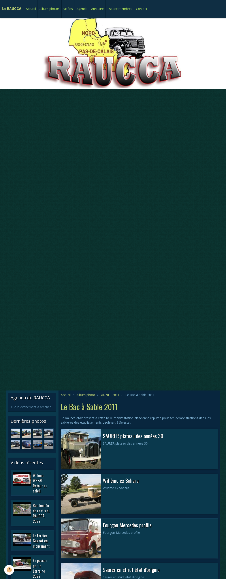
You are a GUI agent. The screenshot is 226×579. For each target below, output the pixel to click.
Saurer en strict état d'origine (131, 569)
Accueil (31, 9)
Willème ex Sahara (121, 480)
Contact (141, 9)
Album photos (50, 9)
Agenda (82, 9)
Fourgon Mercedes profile (127, 525)
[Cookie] (9, 570)
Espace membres (119, 9)
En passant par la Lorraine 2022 (41, 568)
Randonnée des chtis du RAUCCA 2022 (41, 513)
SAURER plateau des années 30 (133, 436)
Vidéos (68, 9)
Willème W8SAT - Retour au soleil (40, 483)
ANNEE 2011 (110, 395)
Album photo (86, 395)
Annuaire (97, 9)
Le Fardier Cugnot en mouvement (41, 541)
